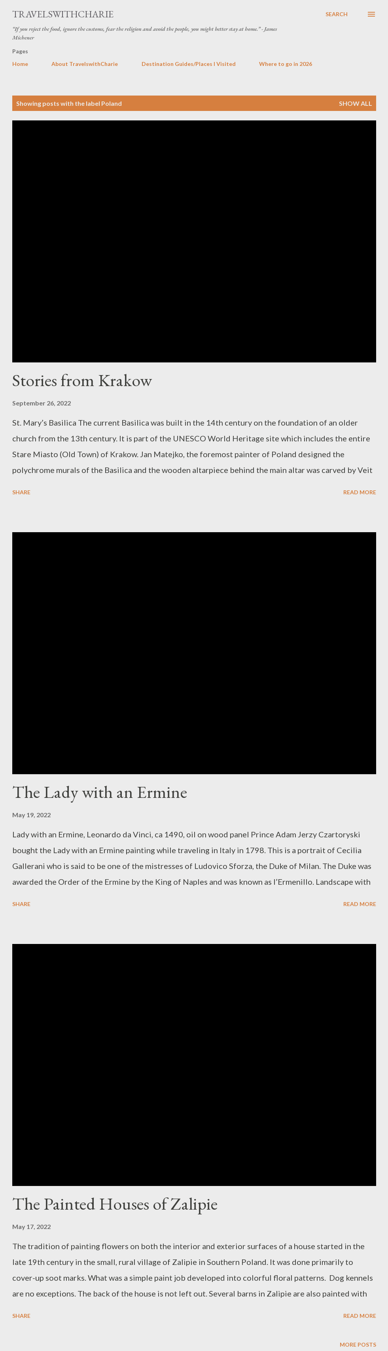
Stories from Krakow (82, 380)
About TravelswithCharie (84, 63)
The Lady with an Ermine (99, 792)
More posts (358, 1344)
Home (20, 63)
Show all (355, 103)
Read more (359, 492)
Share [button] (21, 492)
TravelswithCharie (63, 14)
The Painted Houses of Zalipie (115, 1203)
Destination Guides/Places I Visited (189, 63)
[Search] (337, 14)
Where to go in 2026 (285, 63)
